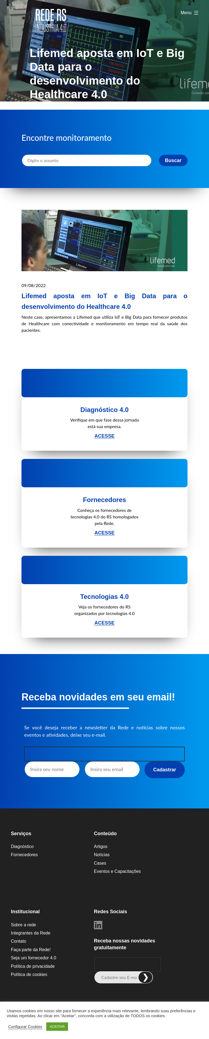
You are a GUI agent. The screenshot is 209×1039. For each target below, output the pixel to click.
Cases (100, 863)
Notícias (102, 854)
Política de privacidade (33, 966)
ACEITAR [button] (57, 1027)
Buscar (173, 160)
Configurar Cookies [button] (25, 1027)
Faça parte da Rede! (31, 949)
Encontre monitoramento (66, 137)
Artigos (100, 846)
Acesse (104, 436)
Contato (18, 941)
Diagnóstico (22, 846)
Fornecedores (24, 854)
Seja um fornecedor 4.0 (33, 958)
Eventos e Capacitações (117, 871)
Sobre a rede (23, 924)
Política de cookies (29, 974)
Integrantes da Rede (30, 933)
